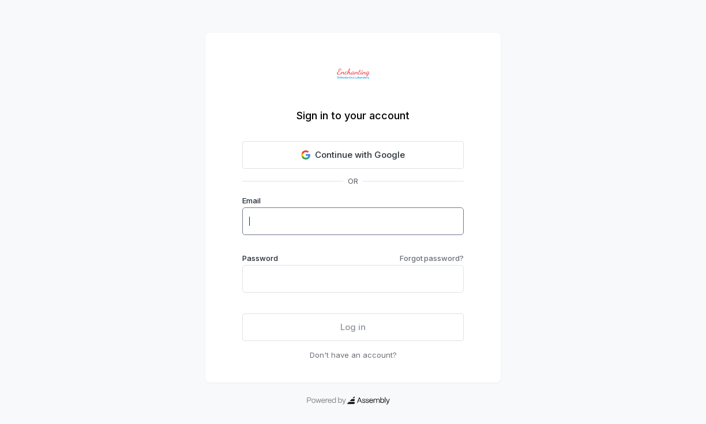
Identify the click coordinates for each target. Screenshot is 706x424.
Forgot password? (432, 258)
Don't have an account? (353, 354)
